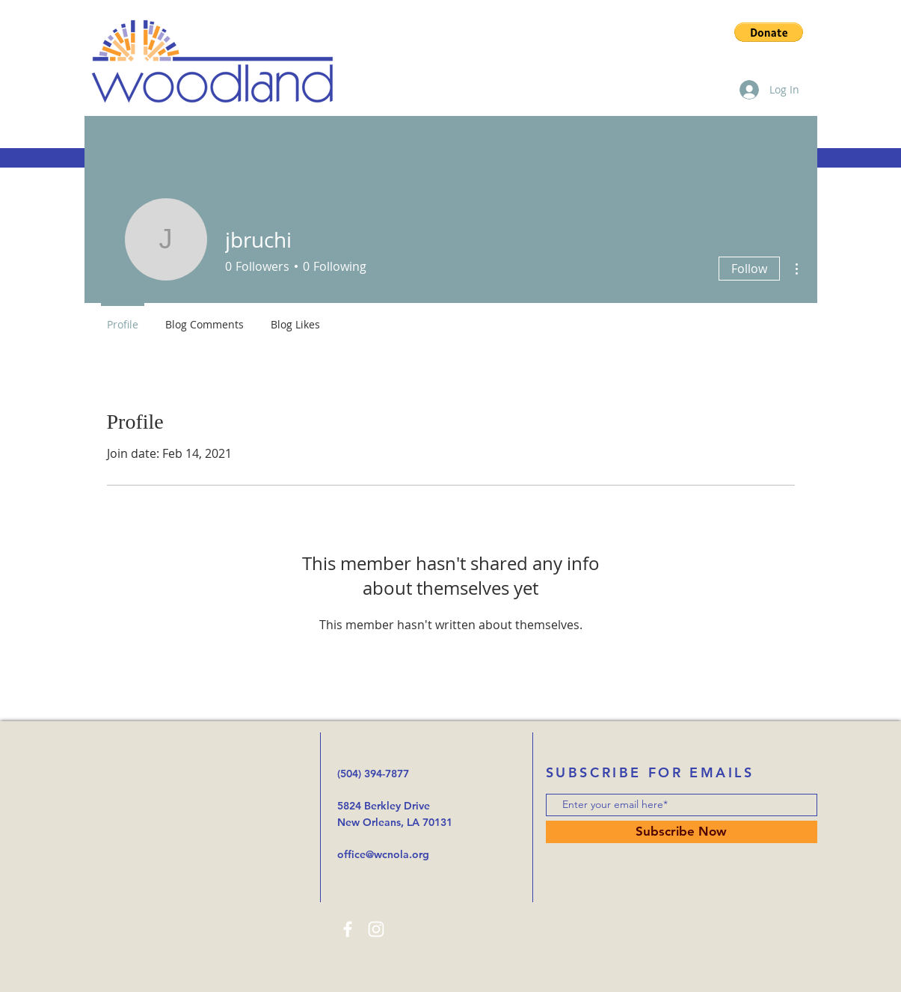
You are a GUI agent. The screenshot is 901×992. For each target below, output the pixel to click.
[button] (768, 32)
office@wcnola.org (383, 854)
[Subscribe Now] (681, 832)
